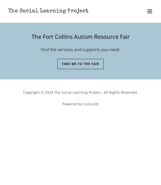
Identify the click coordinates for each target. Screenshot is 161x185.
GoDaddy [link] (91, 103)
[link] (48, 11)
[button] (150, 11)
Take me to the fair (80, 64)
